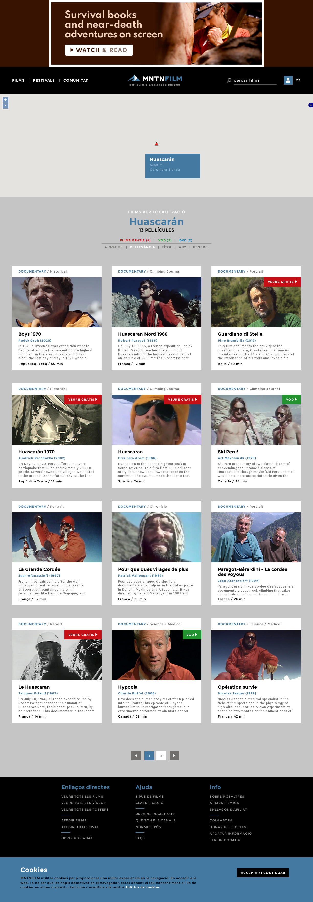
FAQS (140, 838)
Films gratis (135, 240)
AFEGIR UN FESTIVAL (80, 827)
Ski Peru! (228, 452)
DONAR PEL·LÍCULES (228, 827)
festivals (44, 80)
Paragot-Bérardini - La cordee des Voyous (252, 572)
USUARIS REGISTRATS (155, 814)
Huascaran (130, 452)
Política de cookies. (143, 887)
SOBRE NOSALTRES (227, 796)
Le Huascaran (34, 687)
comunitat (75, 80)
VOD (165, 240)
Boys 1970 (29, 334)
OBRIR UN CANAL (77, 838)
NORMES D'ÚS (148, 827)
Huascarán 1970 (36, 452)
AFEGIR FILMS (74, 820)
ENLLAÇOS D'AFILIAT (228, 809)
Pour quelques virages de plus (153, 569)
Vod (291, 399)
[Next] (174, 755)
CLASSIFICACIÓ (150, 803)
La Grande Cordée (39, 569)
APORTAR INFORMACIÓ (231, 833)
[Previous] (136, 755)
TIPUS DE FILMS (150, 796)
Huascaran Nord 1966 (142, 334)
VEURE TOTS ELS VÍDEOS (83, 803)
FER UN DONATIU (225, 840)
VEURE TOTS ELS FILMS (82, 796)
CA (298, 80)
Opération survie (237, 687)
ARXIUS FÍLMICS (224, 803)
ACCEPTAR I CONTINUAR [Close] (263, 873)
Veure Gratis (282, 282)
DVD (185, 240)
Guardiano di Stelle (240, 334)
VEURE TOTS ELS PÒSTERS (85, 809)
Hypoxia (128, 687)
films (18, 80)
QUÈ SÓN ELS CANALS (156, 820)
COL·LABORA (221, 820)
